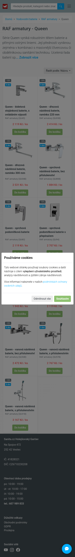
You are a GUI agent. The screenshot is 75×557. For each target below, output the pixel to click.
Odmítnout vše (42, 298)
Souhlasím (62, 298)
